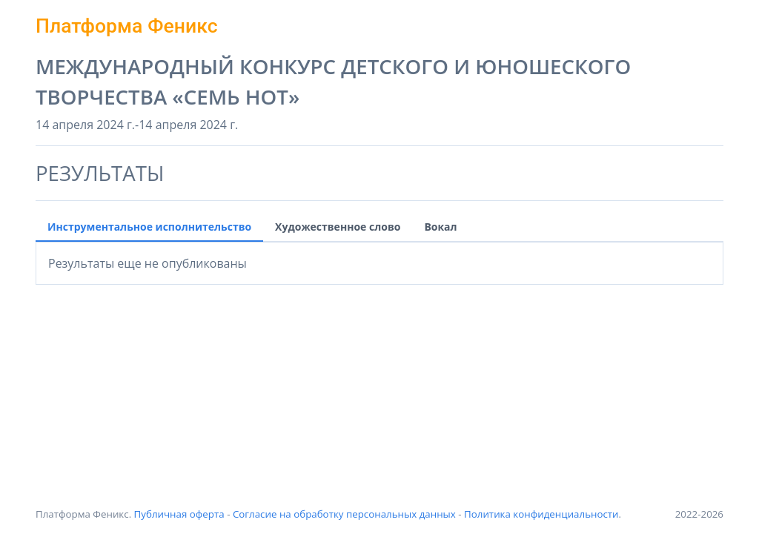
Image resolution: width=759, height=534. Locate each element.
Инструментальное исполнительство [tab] (149, 227)
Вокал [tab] (440, 227)
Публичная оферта (179, 514)
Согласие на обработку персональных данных (344, 514)
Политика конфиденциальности (541, 514)
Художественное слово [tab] (337, 227)
